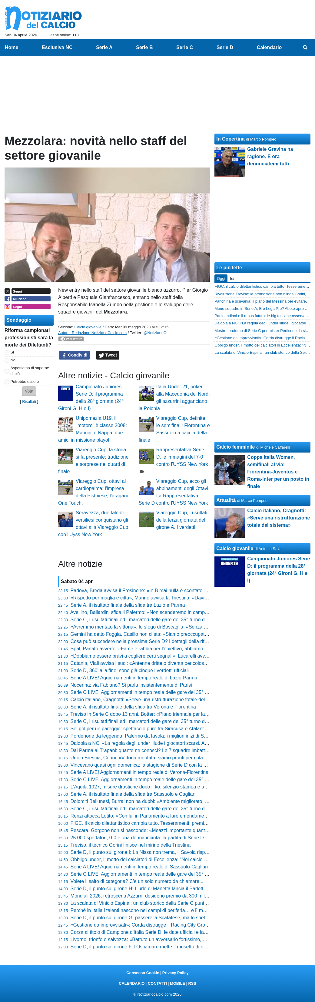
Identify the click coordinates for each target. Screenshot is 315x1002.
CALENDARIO (131, 983)
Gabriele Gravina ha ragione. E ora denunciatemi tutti (270, 156)
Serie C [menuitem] (184, 47)
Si (12, 352)
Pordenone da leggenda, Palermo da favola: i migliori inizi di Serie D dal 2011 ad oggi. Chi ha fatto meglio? (185, 735)
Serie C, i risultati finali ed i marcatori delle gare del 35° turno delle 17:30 (148, 721)
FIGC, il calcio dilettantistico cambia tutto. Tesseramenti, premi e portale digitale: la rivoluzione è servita (181, 823)
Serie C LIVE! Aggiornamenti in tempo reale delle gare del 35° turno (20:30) (152, 692)
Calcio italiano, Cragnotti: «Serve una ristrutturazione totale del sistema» (148, 699)
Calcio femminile (235, 447)
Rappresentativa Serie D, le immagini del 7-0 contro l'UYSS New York (182, 457)
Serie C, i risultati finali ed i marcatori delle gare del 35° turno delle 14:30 (148, 808)
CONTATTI (157, 983)
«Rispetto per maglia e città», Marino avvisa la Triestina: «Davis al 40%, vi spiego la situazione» (173, 597)
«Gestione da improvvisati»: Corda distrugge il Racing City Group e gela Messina (158, 924)
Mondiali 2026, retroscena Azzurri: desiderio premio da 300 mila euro (144, 895)
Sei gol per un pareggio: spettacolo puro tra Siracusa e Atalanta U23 (144, 728)
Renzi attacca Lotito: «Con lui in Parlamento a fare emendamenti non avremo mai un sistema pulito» (178, 815)
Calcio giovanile (87, 327)
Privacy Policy (175, 972)
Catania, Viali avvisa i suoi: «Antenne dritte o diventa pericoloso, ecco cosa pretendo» (162, 663)
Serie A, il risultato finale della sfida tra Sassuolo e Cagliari (133, 794)
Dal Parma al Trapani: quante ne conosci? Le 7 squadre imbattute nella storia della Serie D (168, 750)
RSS (192, 983)
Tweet (108, 355)
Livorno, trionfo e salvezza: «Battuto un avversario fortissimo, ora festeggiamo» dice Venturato (172, 939)
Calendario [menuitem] (269, 47)
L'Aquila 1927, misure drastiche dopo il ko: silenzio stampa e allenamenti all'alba (157, 786)
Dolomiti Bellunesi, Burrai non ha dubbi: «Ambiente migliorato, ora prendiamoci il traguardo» (169, 801)
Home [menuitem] (11, 47)
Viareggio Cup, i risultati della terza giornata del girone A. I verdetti (181, 520)
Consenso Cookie (142, 972)
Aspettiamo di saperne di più (30, 371)
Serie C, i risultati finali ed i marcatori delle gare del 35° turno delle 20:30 (148, 619)
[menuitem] (305, 47)
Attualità (226, 500)
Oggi (221, 278)
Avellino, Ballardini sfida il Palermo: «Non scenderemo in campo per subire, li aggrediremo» (168, 612)
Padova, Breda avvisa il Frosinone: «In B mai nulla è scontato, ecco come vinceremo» (163, 590)
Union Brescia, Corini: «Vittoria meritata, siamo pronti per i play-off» (143, 757)
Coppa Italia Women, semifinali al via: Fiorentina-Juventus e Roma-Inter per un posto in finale (278, 472)
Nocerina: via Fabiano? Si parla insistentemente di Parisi (131, 685)
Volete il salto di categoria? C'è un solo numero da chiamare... (137, 881)
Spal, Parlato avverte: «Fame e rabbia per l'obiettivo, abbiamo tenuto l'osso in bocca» (162, 648)
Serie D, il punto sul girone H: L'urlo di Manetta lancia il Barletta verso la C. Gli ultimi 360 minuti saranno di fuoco (191, 888)
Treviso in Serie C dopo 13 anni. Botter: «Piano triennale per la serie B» (147, 714)
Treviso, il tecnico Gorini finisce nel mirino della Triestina (130, 845)
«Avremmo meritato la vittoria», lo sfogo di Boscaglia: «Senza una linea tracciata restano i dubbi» (175, 626)
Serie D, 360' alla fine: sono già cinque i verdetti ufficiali (130, 670)
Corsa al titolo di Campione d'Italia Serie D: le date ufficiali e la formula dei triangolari (161, 932)
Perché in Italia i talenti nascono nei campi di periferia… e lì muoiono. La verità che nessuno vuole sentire (184, 910)
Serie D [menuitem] (225, 47)
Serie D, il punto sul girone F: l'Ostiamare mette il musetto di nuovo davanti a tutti (157, 946)
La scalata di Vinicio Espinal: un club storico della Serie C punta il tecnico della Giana (162, 903)
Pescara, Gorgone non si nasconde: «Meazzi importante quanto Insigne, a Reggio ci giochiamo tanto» (180, 830)
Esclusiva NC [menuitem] (57, 47)
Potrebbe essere (25, 381)
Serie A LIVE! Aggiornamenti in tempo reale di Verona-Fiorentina (139, 772)
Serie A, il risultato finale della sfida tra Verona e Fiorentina (133, 706)
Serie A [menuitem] (104, 47)
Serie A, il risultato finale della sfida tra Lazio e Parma (128, 605)
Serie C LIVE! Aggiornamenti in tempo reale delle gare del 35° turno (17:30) (152, 779)
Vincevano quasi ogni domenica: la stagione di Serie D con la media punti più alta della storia (170, 765)
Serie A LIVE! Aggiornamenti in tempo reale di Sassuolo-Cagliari (139, 866)
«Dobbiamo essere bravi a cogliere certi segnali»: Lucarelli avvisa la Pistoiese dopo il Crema (170, 656)
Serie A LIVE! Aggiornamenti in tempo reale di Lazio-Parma (134, 677)
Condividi (74, 355)
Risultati (29, 401)
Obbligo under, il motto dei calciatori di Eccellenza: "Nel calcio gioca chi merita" (155, 859)
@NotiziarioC (155, 332)
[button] (29, 391)
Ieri (232, 278)
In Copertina (230, 138)
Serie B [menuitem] (144, 47)
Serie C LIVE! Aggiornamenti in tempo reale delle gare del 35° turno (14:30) (152, 874)
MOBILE (177, 983)
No (13, 360)
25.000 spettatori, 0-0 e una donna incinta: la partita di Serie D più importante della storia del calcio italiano (185, 837)
